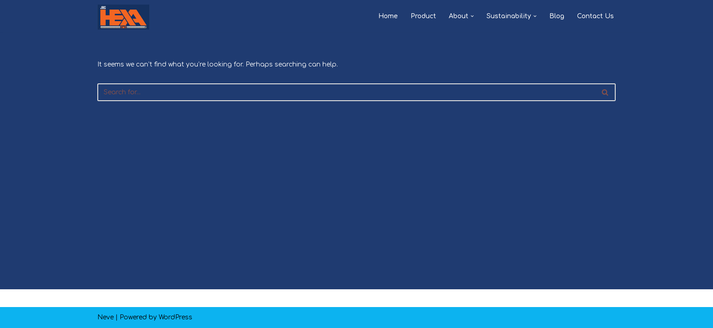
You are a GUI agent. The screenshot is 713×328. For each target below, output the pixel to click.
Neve (105, 317)
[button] (472, 16)
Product (423, 16)
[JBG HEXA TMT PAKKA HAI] (123, 17)
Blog (556, 16)
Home (388, 16)
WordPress (175, 317)
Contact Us (595, 16)
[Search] (346, 92)
